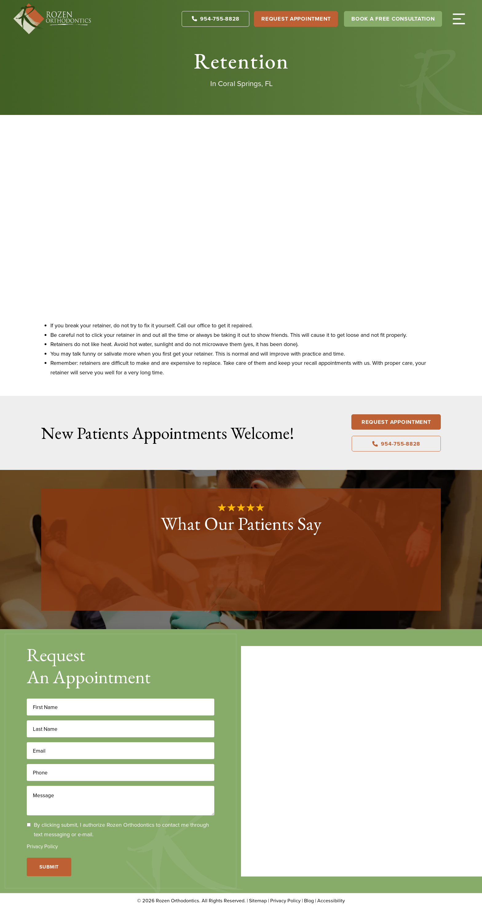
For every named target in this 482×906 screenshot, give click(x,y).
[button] (459, 18)
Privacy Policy (42, 846)
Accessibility (331, 898)
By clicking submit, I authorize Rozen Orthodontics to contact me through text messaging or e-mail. (121, 829)
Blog (309, 898)
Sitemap (258, 898)
